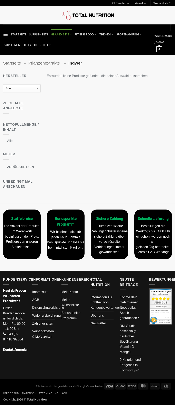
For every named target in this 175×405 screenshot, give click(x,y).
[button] (120, 3)
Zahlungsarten (42, 323)
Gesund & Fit (61, 34)
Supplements (38, 34)
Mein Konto (69, 292)
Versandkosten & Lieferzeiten (43, 333)
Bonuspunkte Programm (70, 315)
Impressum (40, 292)
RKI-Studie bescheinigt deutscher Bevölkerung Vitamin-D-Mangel (129, 339)
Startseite (18, 34)
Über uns (97, 315)
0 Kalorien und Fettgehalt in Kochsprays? (130, 365)
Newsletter (98, 323)
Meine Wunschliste (70, 302)
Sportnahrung (129, 34)
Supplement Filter (17, 45)
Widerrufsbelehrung (46, 315)
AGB (35, 300)
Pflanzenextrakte (44, 63)
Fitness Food (86, 34)
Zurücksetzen (20, 167)
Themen (106, 34)
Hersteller (42, 45)
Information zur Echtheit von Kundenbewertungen (105, 302)
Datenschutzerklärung (48, 307)
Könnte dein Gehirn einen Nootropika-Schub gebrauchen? (129, 307)
